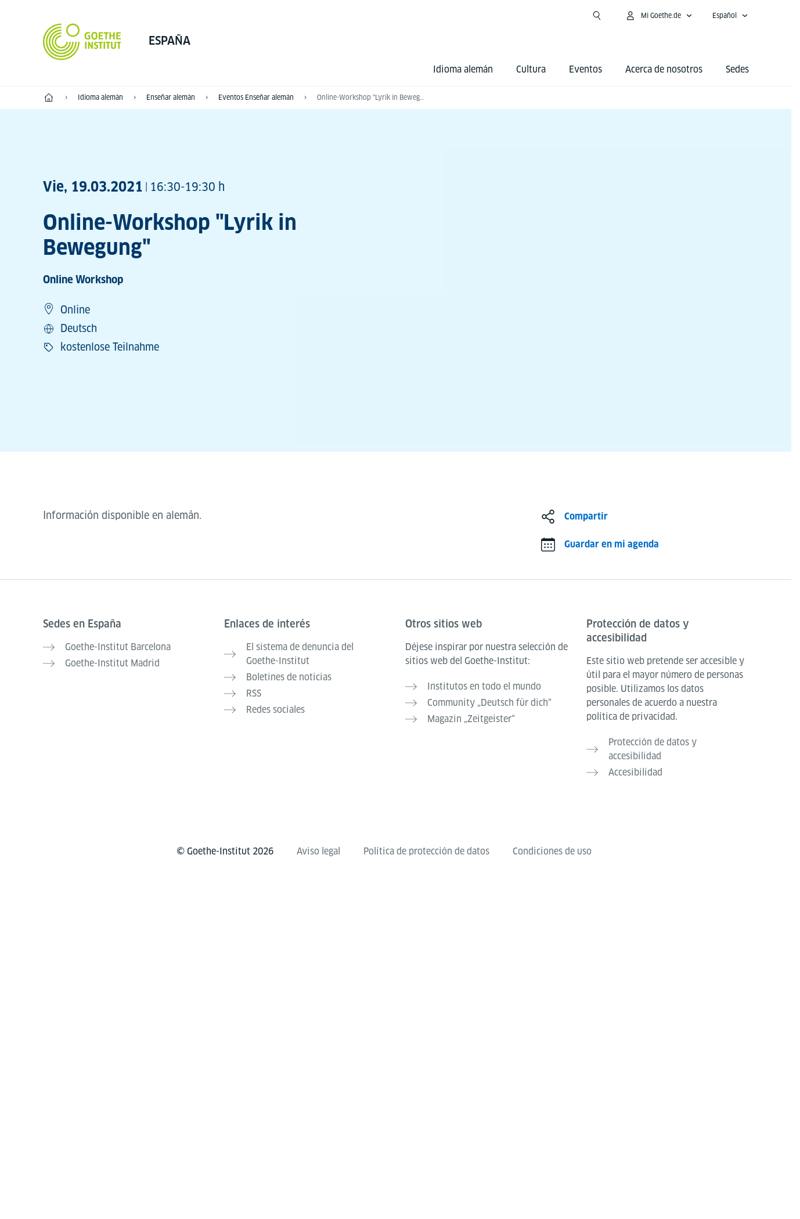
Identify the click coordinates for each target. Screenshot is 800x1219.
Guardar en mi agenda (611, 544)
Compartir (586, 516)
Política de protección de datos (426, 851)
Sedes (737, 69)
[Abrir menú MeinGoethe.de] (658, 15)
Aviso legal (318, 851)
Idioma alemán (463, 69)
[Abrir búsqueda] (597, 15)
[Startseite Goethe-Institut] (82, 41)
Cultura (531, 69)
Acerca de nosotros (663, 69)
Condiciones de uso (552, 851)
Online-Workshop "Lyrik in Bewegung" (371, 97)
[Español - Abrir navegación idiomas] (730, 15)
